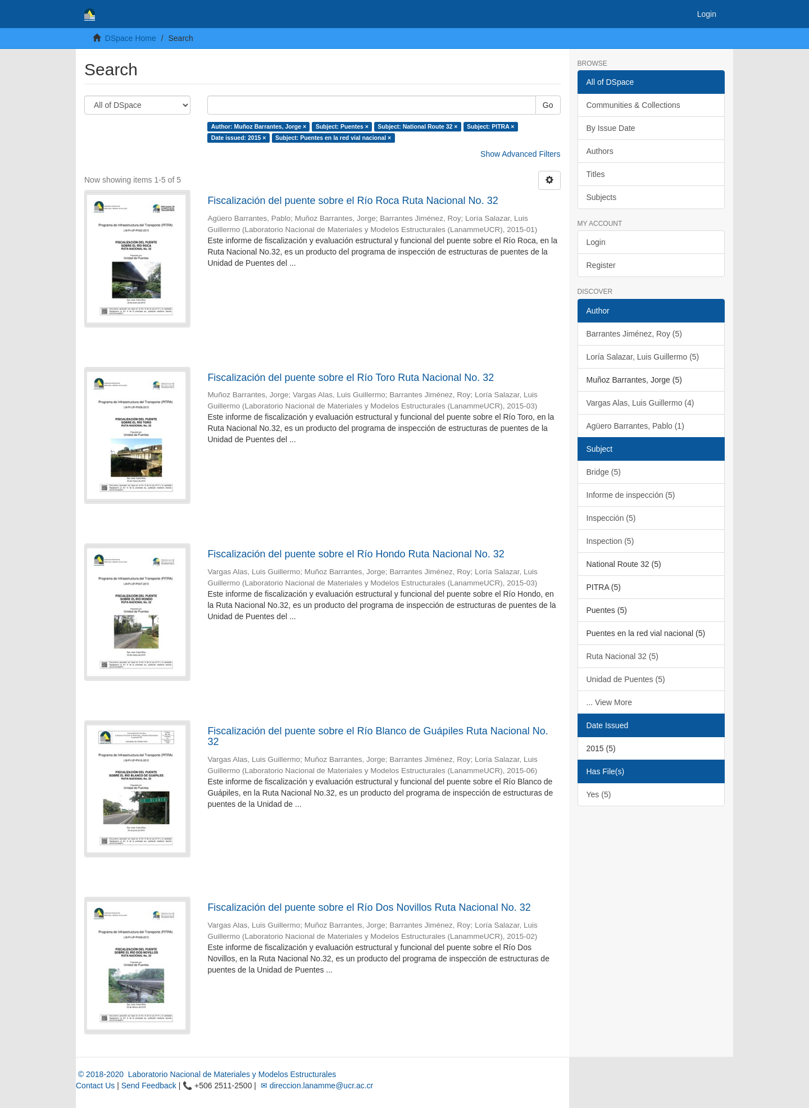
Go (548, 105)
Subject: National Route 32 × (417, 126)
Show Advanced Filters (520, 153)
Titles (596, 174)
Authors (600, 151)
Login (596, 242)
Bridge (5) (604, 471)
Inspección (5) (611, 518)
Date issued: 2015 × (238, 137)
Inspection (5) (610, 541)
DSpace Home (130, 38)
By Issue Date (611, 128)
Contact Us (95, 1085)
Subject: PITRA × (491, 126)
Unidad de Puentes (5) (626, 679)
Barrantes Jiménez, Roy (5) (634, 333)
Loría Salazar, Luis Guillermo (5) (643, 356)
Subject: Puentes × (342, 126)
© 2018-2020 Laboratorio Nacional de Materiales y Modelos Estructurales (206, 1074)
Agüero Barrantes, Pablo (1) (635, 425)
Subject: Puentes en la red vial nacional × (333, 137)
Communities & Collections (633, 105)
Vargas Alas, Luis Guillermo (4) (640, 402)
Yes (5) (599, 794)
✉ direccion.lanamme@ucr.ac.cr (315, 1085)
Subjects (602, 197)
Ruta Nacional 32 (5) (622, 656)
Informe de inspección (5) (631, 495)
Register (601, 265)
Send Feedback (148, 1085)
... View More (609, 702)
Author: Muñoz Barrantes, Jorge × (258, 126)
